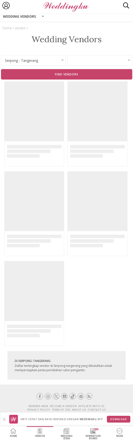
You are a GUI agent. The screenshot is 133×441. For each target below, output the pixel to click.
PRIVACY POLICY (38, 409)
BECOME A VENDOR (63, 406)
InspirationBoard (93, 434)
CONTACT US (97, 409)
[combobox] (33, 60)
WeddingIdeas (67, 434)
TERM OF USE (61, 409)
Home (13, 433)
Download (118, 419)
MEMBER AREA (38, 406)
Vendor (40, 433)
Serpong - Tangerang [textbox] (21, 60)
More (119, 433)
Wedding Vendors (19, 16)
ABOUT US (79, 409)
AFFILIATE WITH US (91, 406)
